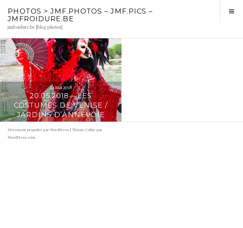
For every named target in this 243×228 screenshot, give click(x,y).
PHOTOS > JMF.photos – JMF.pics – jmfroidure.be (80, 15)
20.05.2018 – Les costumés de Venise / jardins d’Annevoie (61, 105)
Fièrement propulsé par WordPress (38, 129)
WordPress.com (21, 137)
